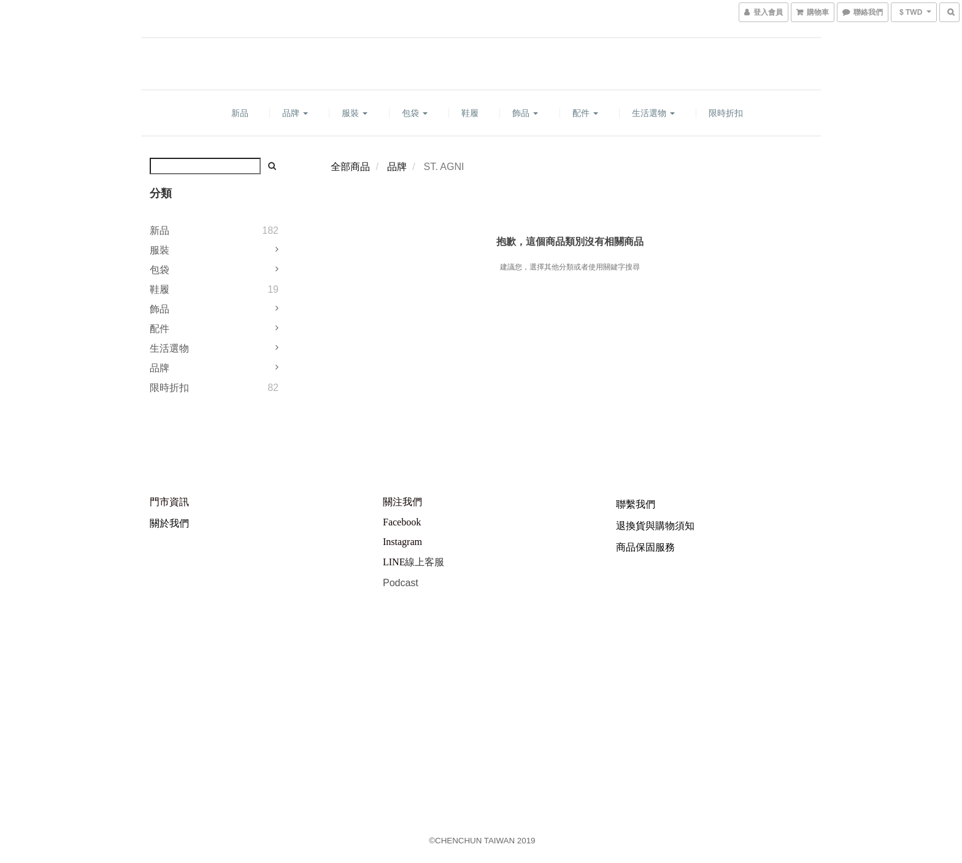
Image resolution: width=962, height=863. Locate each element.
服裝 (354, 113)
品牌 (295, 113)
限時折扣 (726, 113)
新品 (239, 113)
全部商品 (350, 166)
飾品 (525, 113)
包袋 (415, 113)
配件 (585, 113)
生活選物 (653, 113)
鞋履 (470, 113)
